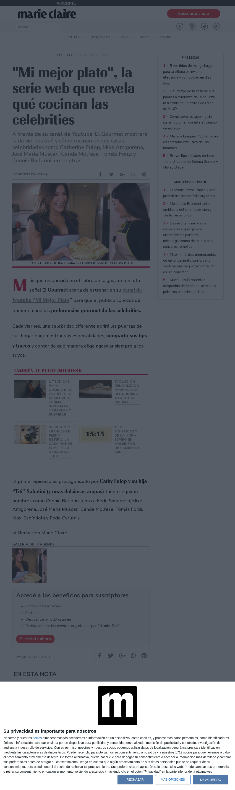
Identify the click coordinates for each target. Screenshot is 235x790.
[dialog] (117, 736)
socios (37, 738)
